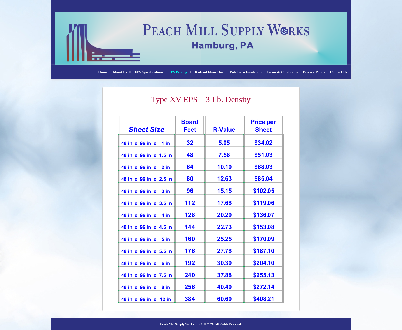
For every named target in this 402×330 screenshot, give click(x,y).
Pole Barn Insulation (246, 72)
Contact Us (338, 72)
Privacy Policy (314, 72)
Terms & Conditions (282, 72)
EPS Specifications (149, 72)
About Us (120, 72)
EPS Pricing (177, 72)
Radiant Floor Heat (210, 72)
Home (102, 72)
